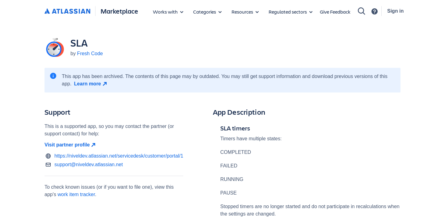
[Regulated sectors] (290, 12)
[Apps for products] (168, 12)
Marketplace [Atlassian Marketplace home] (119, 10)
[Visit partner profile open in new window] (113, 145)
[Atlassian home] (67, 11)
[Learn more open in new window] (91, 84)
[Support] (374, 11)
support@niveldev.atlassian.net (88, 164)
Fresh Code (90, 53)
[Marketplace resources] (245, 12)
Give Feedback (335, 11)
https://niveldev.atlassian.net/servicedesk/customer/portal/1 (118, 155)
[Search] (361, 11)
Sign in (395, 11)
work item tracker (76, 194)
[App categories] (207, 12)
